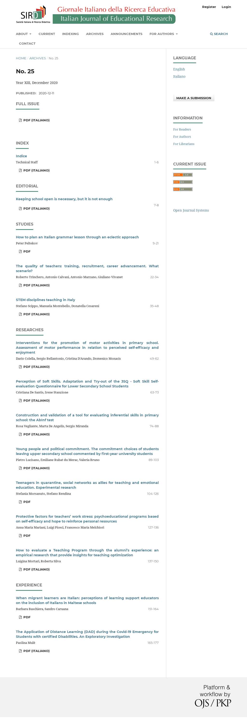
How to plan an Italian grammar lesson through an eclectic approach (77, 237)
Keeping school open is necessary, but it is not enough (64, 199)
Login (226, 7)
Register (209, 7)
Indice (21, 156)
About (22, 34)
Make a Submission (193, 98)
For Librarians (183, 144)
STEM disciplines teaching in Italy (45, 300)
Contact (27, 43)
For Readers (182, 129)
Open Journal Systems (191, 210)
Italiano (179, 76)
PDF (26, 251)
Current (47, 34)
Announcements (126, 34)
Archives (94, 34)
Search (219, 34)
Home (21, 58)
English (179, 69)
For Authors (162, 34)
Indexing (70, 34)
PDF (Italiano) (36, 120)
